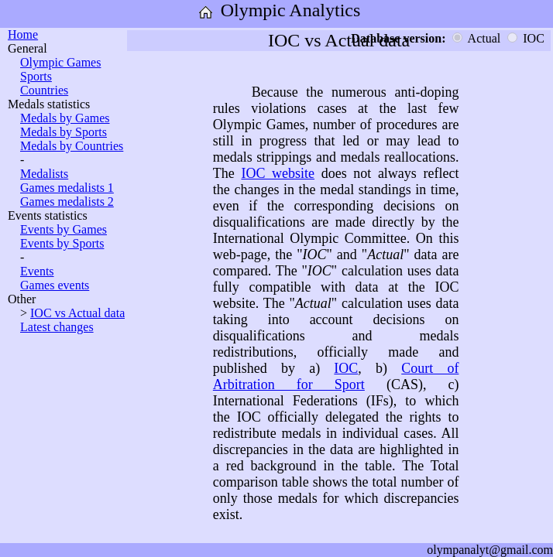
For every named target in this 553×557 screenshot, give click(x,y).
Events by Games (63, 229)
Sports (36, 76)
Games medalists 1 (67, 187)
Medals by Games (65, 118)
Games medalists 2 (67, 201)
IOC (346, 368)
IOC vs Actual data (77, 313)
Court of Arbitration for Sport (336, 376)
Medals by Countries (71, 145)
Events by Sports (62, 243)
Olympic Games (60, 62)
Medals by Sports (63, 131)
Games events (54, 285)
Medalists (44, 173)
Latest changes (57, 326)
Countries (44, 90)
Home (23, 34)
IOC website (277, 173)
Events (37, 271)
